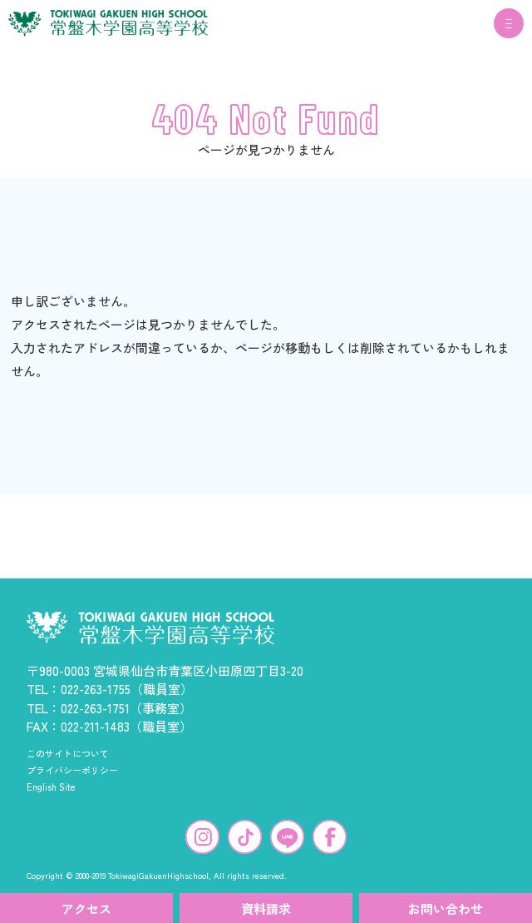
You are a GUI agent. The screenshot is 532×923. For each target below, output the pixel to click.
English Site (51, 786)
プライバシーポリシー (72, 770)
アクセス (86, 908)
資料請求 (266, 908)
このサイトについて (68, 753)
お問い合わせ (445, 908)
